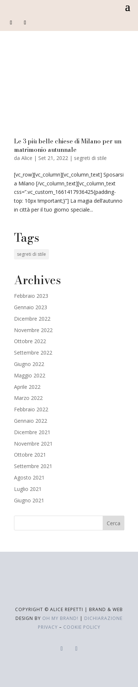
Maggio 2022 (29, 375)
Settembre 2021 (33, 466)
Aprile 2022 (27, 386)
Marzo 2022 (28, 397)
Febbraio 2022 (31, 409)
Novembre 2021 (33, 443)
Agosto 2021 (29, 477)
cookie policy (81, 627)
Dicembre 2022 (32, 318)
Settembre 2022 (33, 352)
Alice (26, 157)
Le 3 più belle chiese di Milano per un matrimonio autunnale (67, 145)
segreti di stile (90, 157)
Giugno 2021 (29, 500)
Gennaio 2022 (30, 420)
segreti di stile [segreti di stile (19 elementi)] (31, 254)
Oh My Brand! (60, 618)
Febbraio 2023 (31, 295)
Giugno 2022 (29, 363)
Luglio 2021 (28, 488)
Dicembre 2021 (32, 432)
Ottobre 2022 (30, 341)
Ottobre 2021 (30, 454)
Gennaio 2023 (30, 307)
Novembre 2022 (33, 330)
